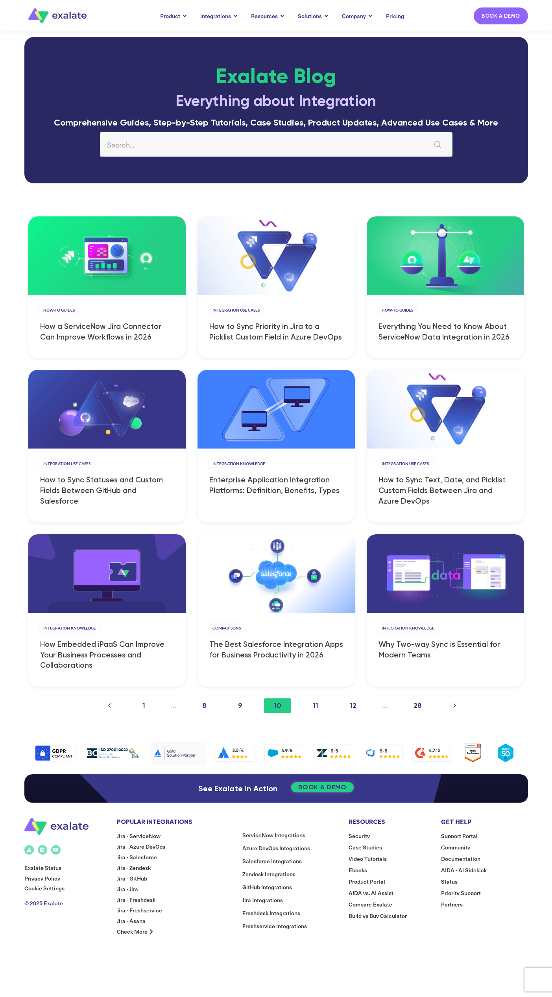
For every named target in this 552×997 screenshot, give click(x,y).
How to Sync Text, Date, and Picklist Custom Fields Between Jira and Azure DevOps (442, 506)
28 (418, 729)
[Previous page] (109, 729)
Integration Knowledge (238, 475)
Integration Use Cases (236, 314)
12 (353, 729)
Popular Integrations (154, 852)
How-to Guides (59, 314)
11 (315, 729)
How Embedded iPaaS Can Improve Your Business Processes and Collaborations (102, 678)
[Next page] (454, 729)
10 (277, 729)
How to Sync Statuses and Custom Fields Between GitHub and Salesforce (101, 506)
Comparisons (226, 647)
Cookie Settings (44, 923)
